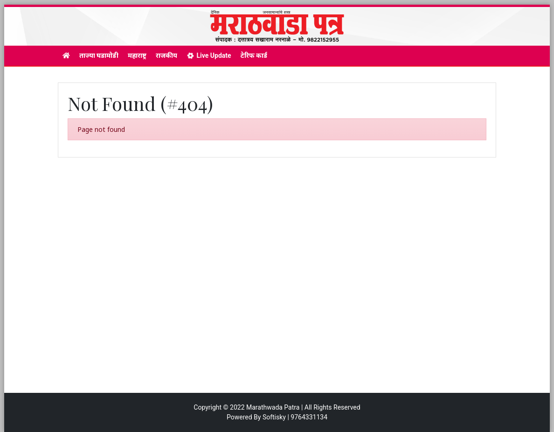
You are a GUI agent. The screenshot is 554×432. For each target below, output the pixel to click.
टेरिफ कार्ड (254, 55)
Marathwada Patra (272, 407)
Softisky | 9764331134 (295, 417)
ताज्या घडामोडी (98, 55)
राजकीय (166, 55)
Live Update (209, 55)
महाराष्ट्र (137, 55)
